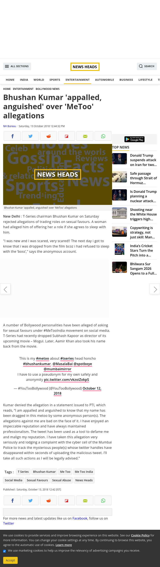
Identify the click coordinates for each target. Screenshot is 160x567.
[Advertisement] (80, 29)
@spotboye (83, 363)
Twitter (8, 523)
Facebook (79, 518)
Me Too (65, 472)
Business (126, 80)
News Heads (84, 480)
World (39, 80)
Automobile (104, 80)
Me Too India (84, 472)
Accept (10, 560)
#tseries (67, 358)
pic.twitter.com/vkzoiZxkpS (66, 379)
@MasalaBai (63, 363)
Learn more (64, 545)
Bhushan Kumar (44, 472)
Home (10, 80)
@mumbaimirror (57, 369)
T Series (23, 472)
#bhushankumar (37, 363)
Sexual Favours (37, 480)
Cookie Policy (140, 535)
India (24, 80)
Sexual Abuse (61, 480)
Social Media (13, 480)
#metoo (42, 358)
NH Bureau (9, 126)
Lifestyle (145, 80)
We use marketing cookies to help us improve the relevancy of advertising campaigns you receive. (74, 550)
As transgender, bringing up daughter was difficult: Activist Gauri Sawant (155, 289)
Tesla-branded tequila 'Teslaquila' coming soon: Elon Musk (5, 289)
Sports (55, 80)
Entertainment (78, 80)
